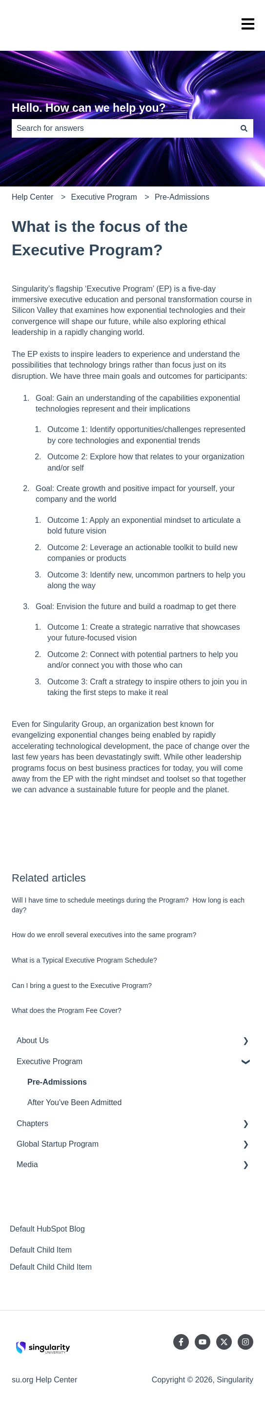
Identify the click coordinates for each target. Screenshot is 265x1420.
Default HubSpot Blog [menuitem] (47, 1229)
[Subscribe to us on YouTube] (202, 1342)
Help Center (32, 197)
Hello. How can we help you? (89, 108)
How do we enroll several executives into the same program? (104, 935)
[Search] (244, 128)
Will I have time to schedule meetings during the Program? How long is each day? (128, 905)
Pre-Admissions (182, 197)
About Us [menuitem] (33, 1040)
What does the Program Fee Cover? (67, 1010)
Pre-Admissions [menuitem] (57, 1082)
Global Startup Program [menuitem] (58, 1144)
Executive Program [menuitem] (49, 1061)
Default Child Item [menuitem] (41, 1250)
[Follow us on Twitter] (224, 1342)
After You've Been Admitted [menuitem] (74, 1102)
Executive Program (104, 197)
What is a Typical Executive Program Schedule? (84, 960)
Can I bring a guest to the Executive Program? (82, 985)
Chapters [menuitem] (32, 1123)
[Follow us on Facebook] (181, 1342)
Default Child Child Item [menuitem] (51, 1267)
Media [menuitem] (27, 1164)
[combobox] (123, 128)
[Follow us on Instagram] (245, 1342)
